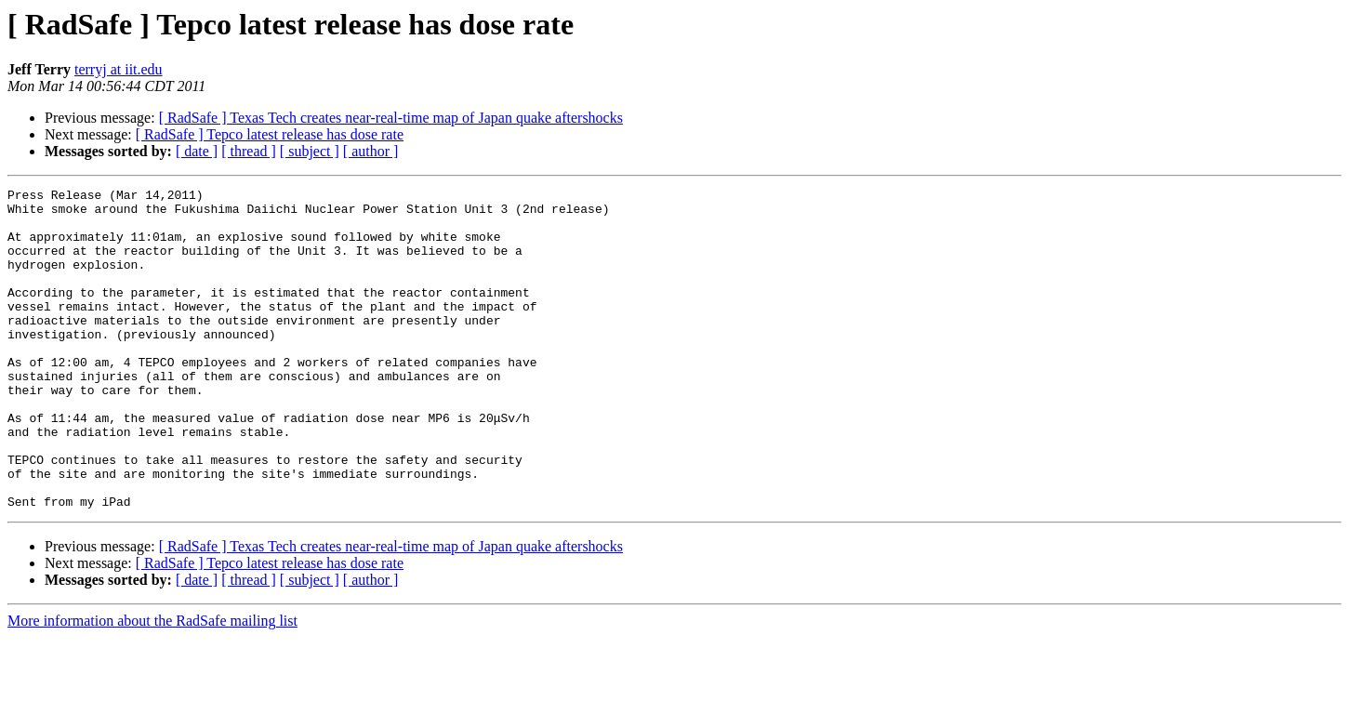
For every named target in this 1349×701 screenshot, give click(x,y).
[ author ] (371, 151)
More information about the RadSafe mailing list (152, 685)
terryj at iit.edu (118, 69)
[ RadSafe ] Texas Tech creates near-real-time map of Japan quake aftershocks (391, 118)
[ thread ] (248, 151)
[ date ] (197, 151)
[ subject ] (309, 151)
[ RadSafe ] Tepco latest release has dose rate (269, 134)
